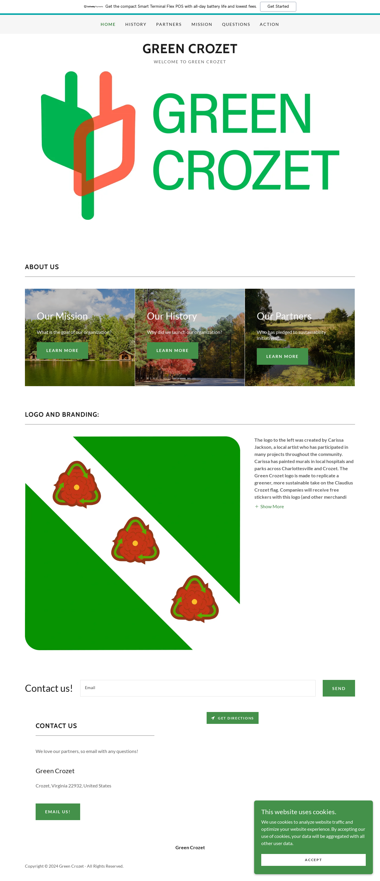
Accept (313, 860)
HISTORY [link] (136, 24)
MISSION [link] (202, 24)
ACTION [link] (269, 24)
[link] (190, 51)
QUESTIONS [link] (236, 24)
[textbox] (198, 688)
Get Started (278, 6)
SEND (339, 688)
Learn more (62, 350)
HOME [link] (108, 24)
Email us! (58, 811)
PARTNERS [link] (169, 24)
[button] (269, 506)
